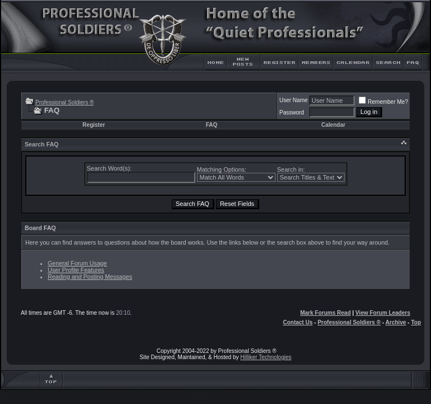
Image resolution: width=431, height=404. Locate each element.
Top (416, 322)
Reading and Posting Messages (90, 276)
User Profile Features (76, 270)
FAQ (212, 125)
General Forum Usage (77, 263)
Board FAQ (40, 227)
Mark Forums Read (325, 313)
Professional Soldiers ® (64, 102)
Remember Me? (383, 102)
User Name (293, 100)
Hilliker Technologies (265, 357)
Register (93, 125)
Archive (396, 322)
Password (291, 112)
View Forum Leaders (382, 313)
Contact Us (298, 322)
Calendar (334, 125)
